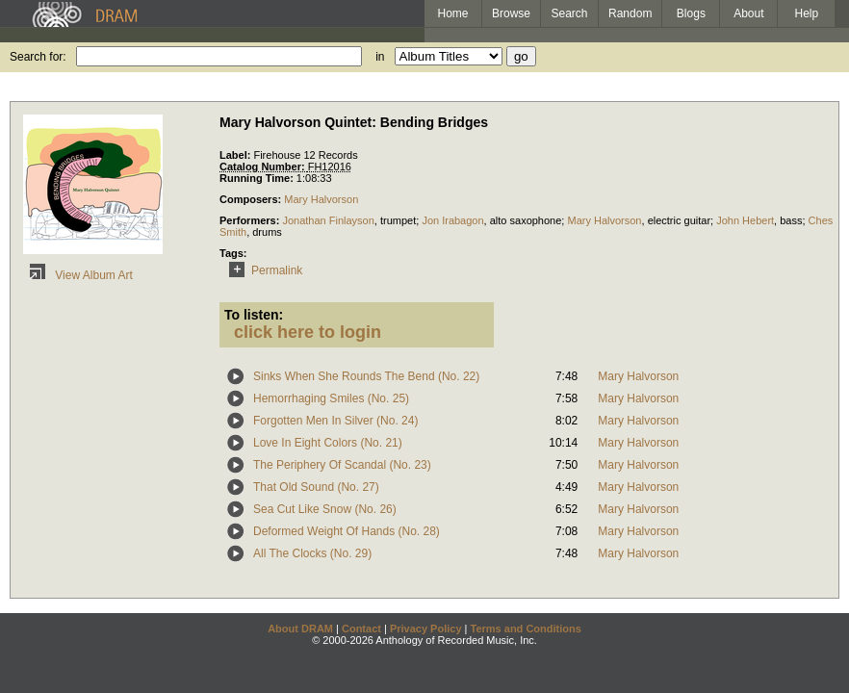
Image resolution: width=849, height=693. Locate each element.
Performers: (250, 220)
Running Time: (257, 178)
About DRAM (300, 628)
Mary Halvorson (321, 199)
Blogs (691, 13)
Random (630, 13)
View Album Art (78, 275)
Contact (361, 628)
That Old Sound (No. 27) (316, 487)
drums (267, 232)
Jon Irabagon (452, 220)
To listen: (253, 314)
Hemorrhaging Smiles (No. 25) (331, 398)
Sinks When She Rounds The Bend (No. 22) (366, 376)
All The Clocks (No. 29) (312, 553)
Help (807, 13)
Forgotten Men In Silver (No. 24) (335, 420)
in (379, 57)
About (748, 13)
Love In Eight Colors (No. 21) (327, 442)
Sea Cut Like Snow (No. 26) (325, 509)
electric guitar (679, 220)
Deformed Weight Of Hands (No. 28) (346, 531)
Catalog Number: (263, 166)
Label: (236, 155)
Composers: (251, 199)
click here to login (307, 332)
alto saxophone (526, 220)
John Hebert (745, 220)
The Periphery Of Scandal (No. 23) (342, 465)
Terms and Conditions (526, 628)
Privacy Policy (426, 628)
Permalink (262, 270)
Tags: (233, 253)
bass (791, 220)
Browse (511, 13)
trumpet (398, 220)
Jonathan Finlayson (327, 220)
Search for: (38, 57)
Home (452, 13)
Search (570, 13)
